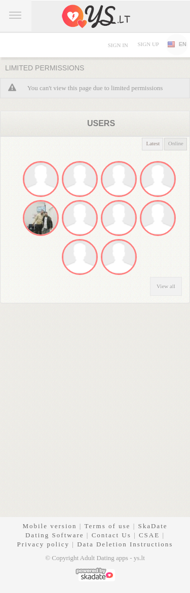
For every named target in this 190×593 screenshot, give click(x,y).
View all (166, 286)
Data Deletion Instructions (125, 544)
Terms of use (107, 526)
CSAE (149, 535)
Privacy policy (43, 544)
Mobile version (49, 526)
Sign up (148, 44)
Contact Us (111, 535)
